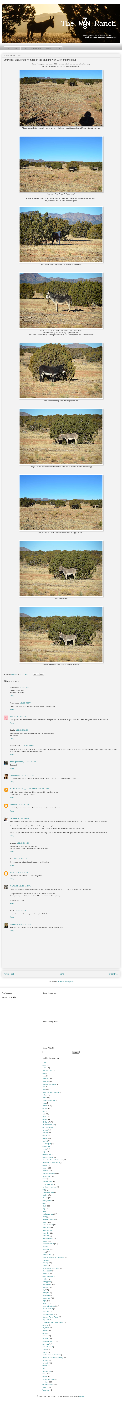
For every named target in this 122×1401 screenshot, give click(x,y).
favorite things (47, 1181)
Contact (48, 48)
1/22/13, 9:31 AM (25, 924)
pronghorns (46, 1298)
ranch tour (46, 1311)
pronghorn (46, 1295)
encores (45, 1171)
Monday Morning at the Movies (53, 1257)
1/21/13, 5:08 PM (20, 911)
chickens (45, 1122)
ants (44, 1073)
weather (45, 1382)
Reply (12, 696)
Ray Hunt (45, 1320)
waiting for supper (48, 1379)
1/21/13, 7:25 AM (28, 775)
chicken (45, 1119)
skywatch (45, 1328)
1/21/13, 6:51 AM (22, 730)
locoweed (45, 1249)
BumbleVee (14, 924)
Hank (44, 1206)
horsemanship (47, 1238)
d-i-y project (46, 1144)
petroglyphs (46, 1282)
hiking (44, 1217)
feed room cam (47, 1184)
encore (44, 1168)
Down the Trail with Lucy (51, 1162)
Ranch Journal (47, 1309)
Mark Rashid (46, 1255)
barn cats (45, 1081)
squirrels (45, 1338)
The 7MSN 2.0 (47, 1347)
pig (43, 1290)
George (45, 1198)
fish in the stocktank (49, 1187)
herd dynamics (47, 1214)
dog (43, 1152)
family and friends (48, 1173)
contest (45, 1130)
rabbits (44, 1303)
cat (43, 1111)
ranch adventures (48, 1306)
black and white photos (50, 1092)
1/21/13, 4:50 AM (25, 687)
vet (43, 1368)
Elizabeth (13, 818)
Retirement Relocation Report (52, 1322)
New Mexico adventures (50, 1268)
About (16, 48)
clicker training (47, 1127)
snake (44, 1333)
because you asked (49, 1084)
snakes (44, 1336)
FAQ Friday (46, 1176)
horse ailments (47, 1225)
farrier (44, 1179)
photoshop (46, 1287)
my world (45, 1265)
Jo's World (14, 886)
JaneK (12, 872)
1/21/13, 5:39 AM (20, 716)
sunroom (45, 1344)
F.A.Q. (25, 48)
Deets (44, 1149)
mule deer (46, 1260)
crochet (45, 1141)
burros (44, 1106)
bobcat (44, 1095)
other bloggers (47, 1276)
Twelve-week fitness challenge (53, 1357)
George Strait (47, 1200)
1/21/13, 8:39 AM (24, 805)
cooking (45, 1133)
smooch (45, 1330)
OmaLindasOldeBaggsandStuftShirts (24, 789)
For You (57, 48)
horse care (46, 1228)
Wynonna (45, 1390)
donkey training (47, 1157)
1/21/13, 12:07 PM (21, 872)
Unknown (13, 805)
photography (46, 1284)
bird (43, 1087)
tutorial (44, 1352)
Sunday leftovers (48, 1341)
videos (44, 1376)
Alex (44, 1065)
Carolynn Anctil (15, 775)
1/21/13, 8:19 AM (44, 789)
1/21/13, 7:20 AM (30, 762)
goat (44, 1203)
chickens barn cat (48, 1125)
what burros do (47, 1385)
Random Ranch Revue (50, 1317)
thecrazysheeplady (17, 762)
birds (44, 1089)
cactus (44, 1108)
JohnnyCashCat (48, 1244)
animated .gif (46, 1070)
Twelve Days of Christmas (51, 1355)
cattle (44, 1117)
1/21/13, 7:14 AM (28, 746)
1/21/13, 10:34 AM (20, 859)
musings (45, 1263)
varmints (45, 1363)
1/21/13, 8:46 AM (23, 818)
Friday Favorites (48, 1192)
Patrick (44, 1279)
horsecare (46, 1236)
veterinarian (46, 1371)
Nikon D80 (46, 1274)
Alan (44, 1062)
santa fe (45, 1325)
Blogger (82, 1396)
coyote (44, 1135)
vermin (44, 1366)
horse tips (45, 1233)
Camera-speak (36, 48)
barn (44, 1076)
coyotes (45, 1138)
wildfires (45, 1387)
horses (44, 1241)
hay (43, 1209)
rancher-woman (47, 1314)
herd (44, 1211)
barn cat (45, 1079)
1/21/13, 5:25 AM (25, 703)
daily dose (46, 1146)
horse (44, 1222)
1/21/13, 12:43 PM (25, 886)
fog (43, 1190)
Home (8, 48)
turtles (44, 1349)
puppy (44, 1301)
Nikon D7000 (47, 1271)
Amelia (44, 1068)
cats (43, 1114)
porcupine (45, 1293)
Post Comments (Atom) (66, 982)
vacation (45, 1360)
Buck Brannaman (48, 1100)
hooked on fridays (48, 1219)
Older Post (113, 974)
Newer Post (9, 974)
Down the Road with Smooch (52, 1160)
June (11, 716)
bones (44, 1098)
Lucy (44, 1252)
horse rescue (47, 1230)
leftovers (45, 1246)
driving (44, 1165)
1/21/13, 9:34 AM (23, 843)
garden (44, 1195)
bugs (44, 1103)
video (44, 1374)
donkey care (46, 1154)
